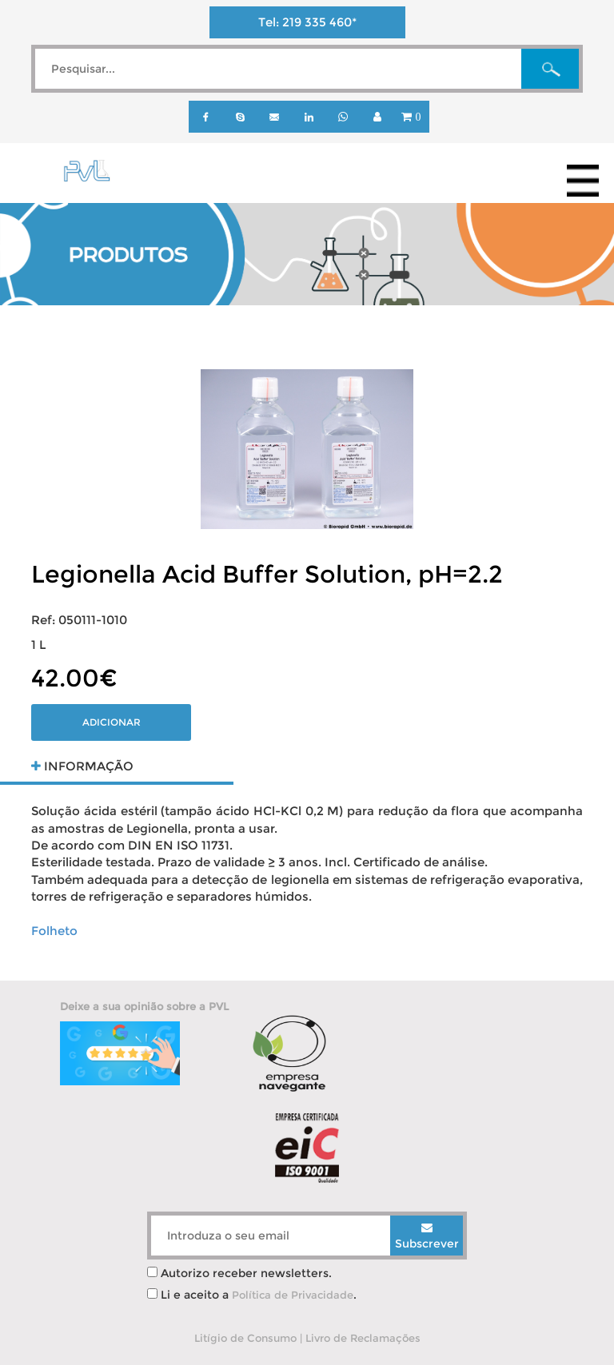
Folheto (54, 930)
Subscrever (427, 1236)
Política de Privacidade (292, 1294)
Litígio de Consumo (245, 1337)
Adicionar (111, 722)
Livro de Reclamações (363, 1337)
